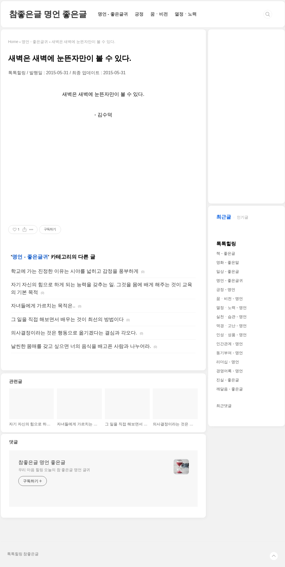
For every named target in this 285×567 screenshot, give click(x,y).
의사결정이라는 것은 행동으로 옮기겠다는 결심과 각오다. (74, 333)
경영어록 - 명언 (229, 371)
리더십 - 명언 (227, 362)
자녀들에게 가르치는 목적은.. (43, 305)
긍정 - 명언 (225, 289)
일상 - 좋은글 (227, 271)
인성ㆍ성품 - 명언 (231, 335)
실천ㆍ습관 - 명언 (231, 316)
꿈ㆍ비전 (159, 14)
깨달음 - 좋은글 (229, 389)
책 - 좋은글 (225, 253)
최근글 (223, 217)
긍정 (139, 14)
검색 (268, 14)
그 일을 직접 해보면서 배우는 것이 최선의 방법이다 (67, 319)
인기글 (242, 217)
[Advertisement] (103, 172)
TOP (273, 556)
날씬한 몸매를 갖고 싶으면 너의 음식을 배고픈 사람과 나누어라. (81, 346)
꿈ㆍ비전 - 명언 (229, 298)
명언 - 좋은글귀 (113, 14)
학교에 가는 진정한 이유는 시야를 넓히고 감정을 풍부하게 (75, 271)
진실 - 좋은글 (227, 380)
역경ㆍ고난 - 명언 (231, 325)
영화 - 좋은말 (227, 262)
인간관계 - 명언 (229, 344)
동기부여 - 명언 (229, 353)
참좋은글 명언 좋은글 (48, 14)
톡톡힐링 (226, 244)
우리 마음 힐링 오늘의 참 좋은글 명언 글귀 (54, 470)
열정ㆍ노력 (186, 14)
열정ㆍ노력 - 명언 (231, 307)
